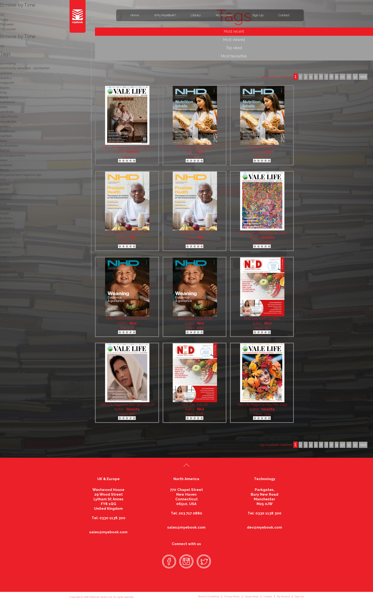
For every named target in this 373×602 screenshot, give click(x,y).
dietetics (6, 78)
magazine (7, 82)
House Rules (251, 596)
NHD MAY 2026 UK (262, 147)
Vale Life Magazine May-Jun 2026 (127, 147)
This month (8, 29)
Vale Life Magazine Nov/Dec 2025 (262, 404)
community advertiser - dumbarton (25, 68)
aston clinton (9, 194)
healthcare (7, 131)
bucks (4, 189)
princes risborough (13, 247)
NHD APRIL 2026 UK (194, 233)
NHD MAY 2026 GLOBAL (195, 147)
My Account (224, 15)
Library (196, 15)
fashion (5, 150)
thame (4, 87)
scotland (6, 165)
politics (5, 126)
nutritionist (7, 102)
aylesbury (7, 223)
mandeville (8, 121)
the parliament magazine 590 (21, 175)
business (6, 218)
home (4, 97)
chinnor (5, 208)
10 (342, 445)
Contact (284, 15)
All (2, 46)
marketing (7, 228)
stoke (3, 107)
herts (3, 141)
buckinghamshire (12, 155)
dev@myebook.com (264, 527)
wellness (6, 73)
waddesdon (8, 271)
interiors (5, 252)
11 (349, 445)
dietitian (5, 199)
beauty (5, 266)
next (363, 445)
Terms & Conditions (208, 596)
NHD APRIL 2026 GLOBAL (127, 233)
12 (355, 445)
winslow (5, 237)
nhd (3, 179)
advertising (8, 63)
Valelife (133, 152)
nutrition (6, 136)
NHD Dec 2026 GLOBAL (262, 319)
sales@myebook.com (108, 532)
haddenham (8, 242)
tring (3, 92)
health (4, 213)
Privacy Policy (232, 596)
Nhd (200, 152)
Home (135, 15)
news (3, 160)
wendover (7, 111)
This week (7, 24)
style (3, 203)
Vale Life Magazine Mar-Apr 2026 (262, 233)
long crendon (9, 276)
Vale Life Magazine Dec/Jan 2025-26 (127, 404)
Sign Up (257, 15)
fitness (4, 170)
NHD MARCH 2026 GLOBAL (127, 319)
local (3, 257)
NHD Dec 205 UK (195, 404)
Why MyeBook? (165, 15)
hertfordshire (9, 145)
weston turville (10, 233)
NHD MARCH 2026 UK (195, 319)
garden (5, 184)
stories (4, 262)
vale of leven (9, 116)
